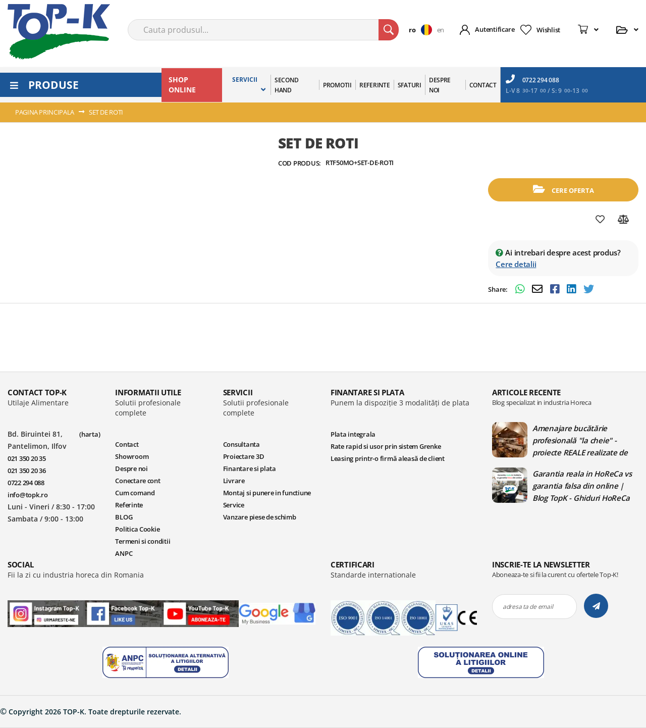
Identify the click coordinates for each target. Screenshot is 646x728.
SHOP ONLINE (182, 84)
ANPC (123, 553)
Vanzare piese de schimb (259, 517)
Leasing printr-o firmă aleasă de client (388, 458)
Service (233, 504)
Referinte (129, 504)
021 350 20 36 (27, 470)
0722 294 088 (532, 79)
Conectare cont (137, 480)
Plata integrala (353, 434)
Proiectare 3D (243, 456)
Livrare (234, 480)
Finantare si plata (249, 468)
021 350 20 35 (27, 458)
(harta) (89, 434)
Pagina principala (44, 112)
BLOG (123, 517)
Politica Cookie (137, 529)
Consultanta (241, 444)
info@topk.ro (28, 494)
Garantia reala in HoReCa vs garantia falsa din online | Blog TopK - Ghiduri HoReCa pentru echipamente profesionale (582, 486)
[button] (423, 29)
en (440, 29)
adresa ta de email (528, 606)
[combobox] (263, 29)
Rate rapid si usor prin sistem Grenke (386, 446)
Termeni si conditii (142, 541)
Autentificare (495, 29)
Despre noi (131, 468)
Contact (126, 444)
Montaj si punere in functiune (267, 492)
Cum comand (134, 492)
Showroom (131, 456)
